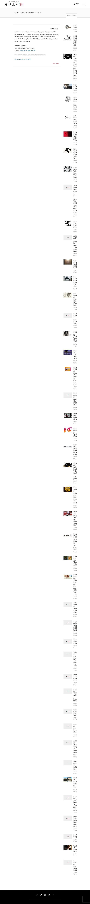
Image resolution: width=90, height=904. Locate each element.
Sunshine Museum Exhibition (77, 639)
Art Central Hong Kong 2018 (76, 119)
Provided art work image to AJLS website (76, 799)
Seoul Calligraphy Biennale (23, 59)
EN (75, 4)
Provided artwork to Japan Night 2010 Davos (76, 397)
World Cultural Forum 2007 (76, 710)
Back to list (55, 63)
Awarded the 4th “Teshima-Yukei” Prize (77, 559)
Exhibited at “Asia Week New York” (76, 335)
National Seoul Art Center (27, 50)
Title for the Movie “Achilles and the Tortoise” (76, 656)
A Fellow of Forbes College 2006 (76, 862)
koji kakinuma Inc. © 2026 (45, 902)
